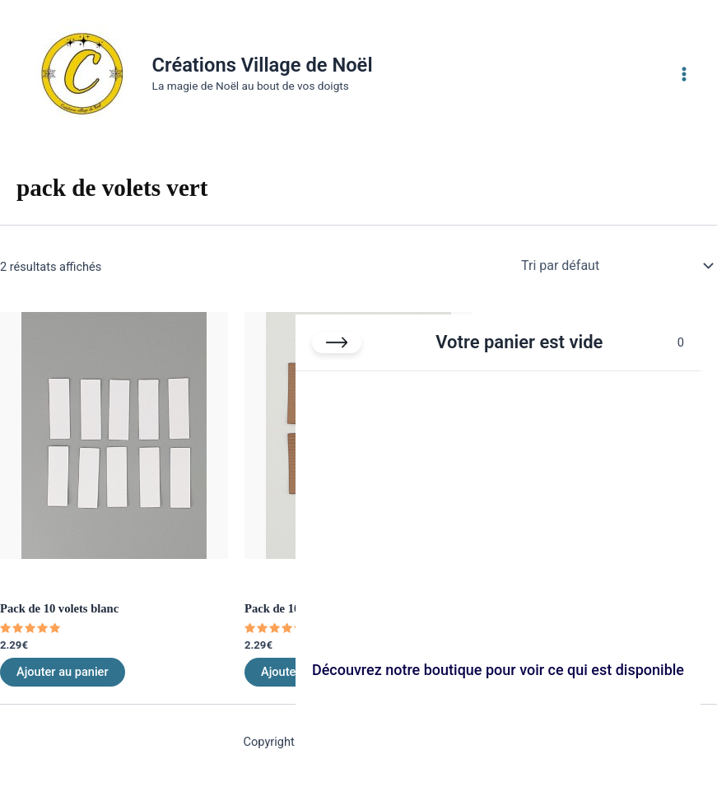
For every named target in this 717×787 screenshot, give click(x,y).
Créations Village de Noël (262, 65)
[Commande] (615, 265)
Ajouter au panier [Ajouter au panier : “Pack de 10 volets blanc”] (62, 671)
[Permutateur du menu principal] (684, 73)
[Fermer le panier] (336, 342)
